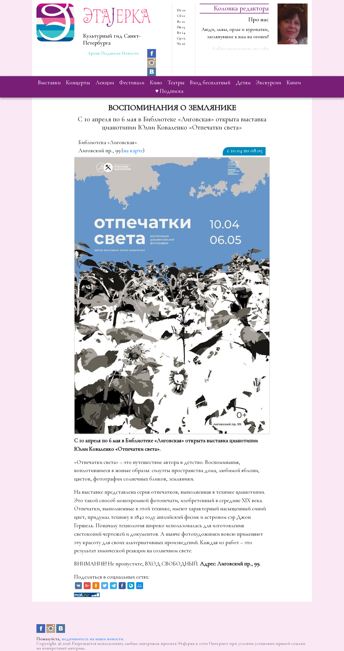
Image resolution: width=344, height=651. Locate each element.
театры (176, 82)
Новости (130, 53)
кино (156, 82)
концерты (78, 82)
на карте (133, 150)
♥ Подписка (169, 91)
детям (243, 82)
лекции (105, 82)
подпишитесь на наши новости (92, 639)
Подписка (110, 53)
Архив (93, 53)
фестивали (131, 82)
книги (294, 82)
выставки (49, 82)
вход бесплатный (210, 82)
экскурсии (268, 82)
